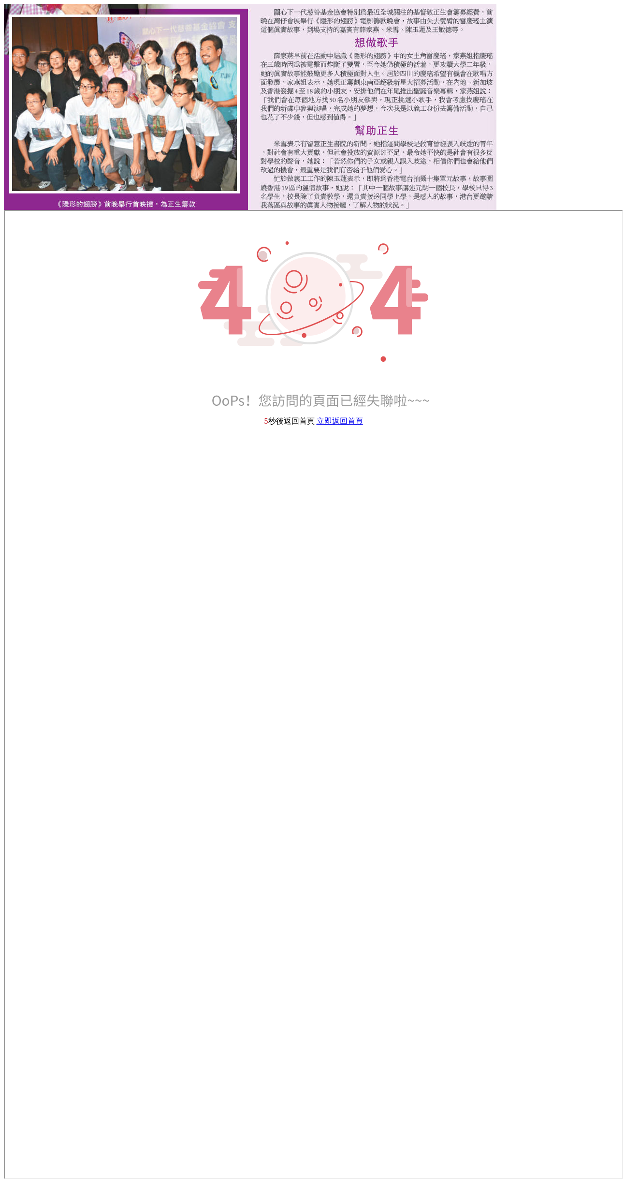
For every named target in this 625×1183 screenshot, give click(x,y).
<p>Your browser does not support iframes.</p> (313, 694)
